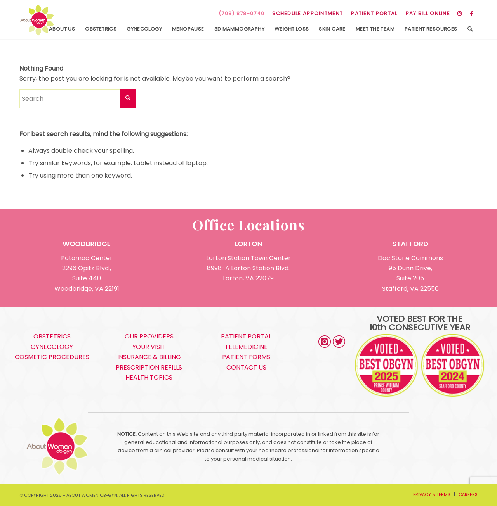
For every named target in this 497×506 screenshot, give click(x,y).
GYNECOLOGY (52, 346)
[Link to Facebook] (472, 13)
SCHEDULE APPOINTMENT (307, 13)
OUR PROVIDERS (149, 336)
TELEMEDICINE (246, 346)
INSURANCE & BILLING (149, 356)
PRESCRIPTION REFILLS (149, 367)
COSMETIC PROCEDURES (52, 356)
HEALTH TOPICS (148, 377)
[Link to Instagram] (460, 13)
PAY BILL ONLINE (428, 13)
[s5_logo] (37, 20)
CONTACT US (246, 367)
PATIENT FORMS (246, 356)
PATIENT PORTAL (374, 13)
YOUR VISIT (148, 346)
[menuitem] (307, 14)
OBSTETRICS (52, 336)
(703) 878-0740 (241, 13)
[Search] (470, 29)
